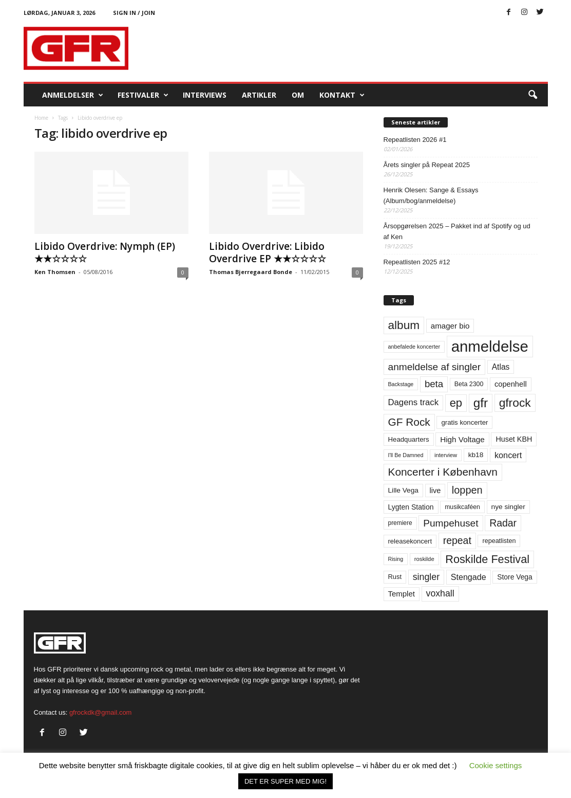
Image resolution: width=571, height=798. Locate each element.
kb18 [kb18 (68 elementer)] (476, 455)
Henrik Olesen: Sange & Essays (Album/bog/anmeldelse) (431, 195)
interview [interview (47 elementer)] (445, 455)
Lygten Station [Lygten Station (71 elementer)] (411, 507)
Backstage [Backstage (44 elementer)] (401, 384)
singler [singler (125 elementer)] (426, 577)
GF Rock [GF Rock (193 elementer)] (409, 422)
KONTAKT (342, 95)
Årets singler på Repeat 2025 (427, 165)
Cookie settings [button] (495, 765)
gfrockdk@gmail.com (100, 712)
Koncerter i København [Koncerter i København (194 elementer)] (443, 472)
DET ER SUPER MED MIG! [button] (285, 781)
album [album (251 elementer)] (404, 325)
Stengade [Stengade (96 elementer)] (468, 577)
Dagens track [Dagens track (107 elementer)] (413, 402)
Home (41, 117)
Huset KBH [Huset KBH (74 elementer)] (514, 439)
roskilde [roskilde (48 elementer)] (424, 559)
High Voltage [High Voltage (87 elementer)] (462, 439)
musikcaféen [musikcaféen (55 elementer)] (462, 507)
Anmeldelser (72, 95)
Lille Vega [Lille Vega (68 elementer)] (403, 490)
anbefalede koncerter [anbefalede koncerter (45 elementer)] (414, 346)
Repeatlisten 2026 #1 (415, 139)
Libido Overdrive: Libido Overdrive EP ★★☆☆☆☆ (267, 252)
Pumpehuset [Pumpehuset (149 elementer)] (450, 523)
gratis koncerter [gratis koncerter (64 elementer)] (464, 422)
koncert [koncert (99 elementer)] (508, 455)
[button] (532, 95)
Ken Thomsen (54, 272)
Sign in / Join (134, 12)
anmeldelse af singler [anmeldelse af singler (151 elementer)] (434, 366)
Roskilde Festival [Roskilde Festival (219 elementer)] (487, 559)
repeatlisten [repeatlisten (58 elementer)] (499, 541)
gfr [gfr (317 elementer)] (480, 403)
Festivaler (143, 95)
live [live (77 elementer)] (435, 490)
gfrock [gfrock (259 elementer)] (515, 402)
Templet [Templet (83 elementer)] (401, 593)
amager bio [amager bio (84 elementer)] (450, 325)
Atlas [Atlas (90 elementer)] (501, 366)
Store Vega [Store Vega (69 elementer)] (514, 577)
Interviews (204, 95)
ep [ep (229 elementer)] (456, 402)
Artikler (259, 95)
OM (298, 95)
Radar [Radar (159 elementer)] (503, 523)
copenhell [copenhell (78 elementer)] (510, 384)
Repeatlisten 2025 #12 (417, 262)
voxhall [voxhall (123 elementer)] (440, 593)
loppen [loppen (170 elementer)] (467, 490)
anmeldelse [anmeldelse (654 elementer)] (489, 346)
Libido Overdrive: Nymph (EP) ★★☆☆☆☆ (104, 252)
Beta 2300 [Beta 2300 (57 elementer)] (469, 384)
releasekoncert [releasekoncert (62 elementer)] (410, 541)
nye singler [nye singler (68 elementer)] (508, 507)
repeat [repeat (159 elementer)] (457, 540)
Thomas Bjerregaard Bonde (250, 272)
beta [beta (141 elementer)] (434, 383)
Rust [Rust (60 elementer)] (395, 577)
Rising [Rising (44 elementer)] (396, 559)
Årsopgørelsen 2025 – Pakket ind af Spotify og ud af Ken (457, 231)
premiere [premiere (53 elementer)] (400, 523)
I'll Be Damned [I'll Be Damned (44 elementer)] (406, 455)
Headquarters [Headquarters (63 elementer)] (408, 439)
